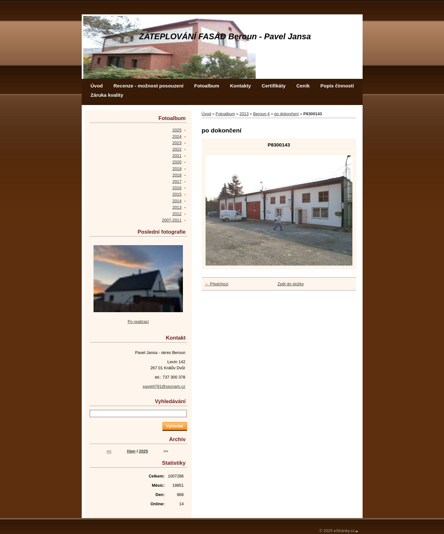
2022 (176, 149)
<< (109, 451)
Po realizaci (138, 321)
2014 (176, 201)
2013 (243, 113)
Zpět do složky (290, 284)
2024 (176, 136)
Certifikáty (274, 85)
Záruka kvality (107, 95)
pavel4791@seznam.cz (164, 386)
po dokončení (286, 113)
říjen (131, 451)
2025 (176, 130)
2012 (176, 213)
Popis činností (337, 85)
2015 (176, 194)
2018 (176, 175)
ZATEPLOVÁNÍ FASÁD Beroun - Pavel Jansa (225, 36)
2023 (176, 142)
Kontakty (240, 85)
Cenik (303, 85)
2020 (176, 162)
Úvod (97, 85)
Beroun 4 (261, 113)
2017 (176, 181)
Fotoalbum (206, 85)
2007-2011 (171, 220)
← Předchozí (217, 284)
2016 (176, 187)
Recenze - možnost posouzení (148, 85)
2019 (176, 168)
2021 (176, 155)
